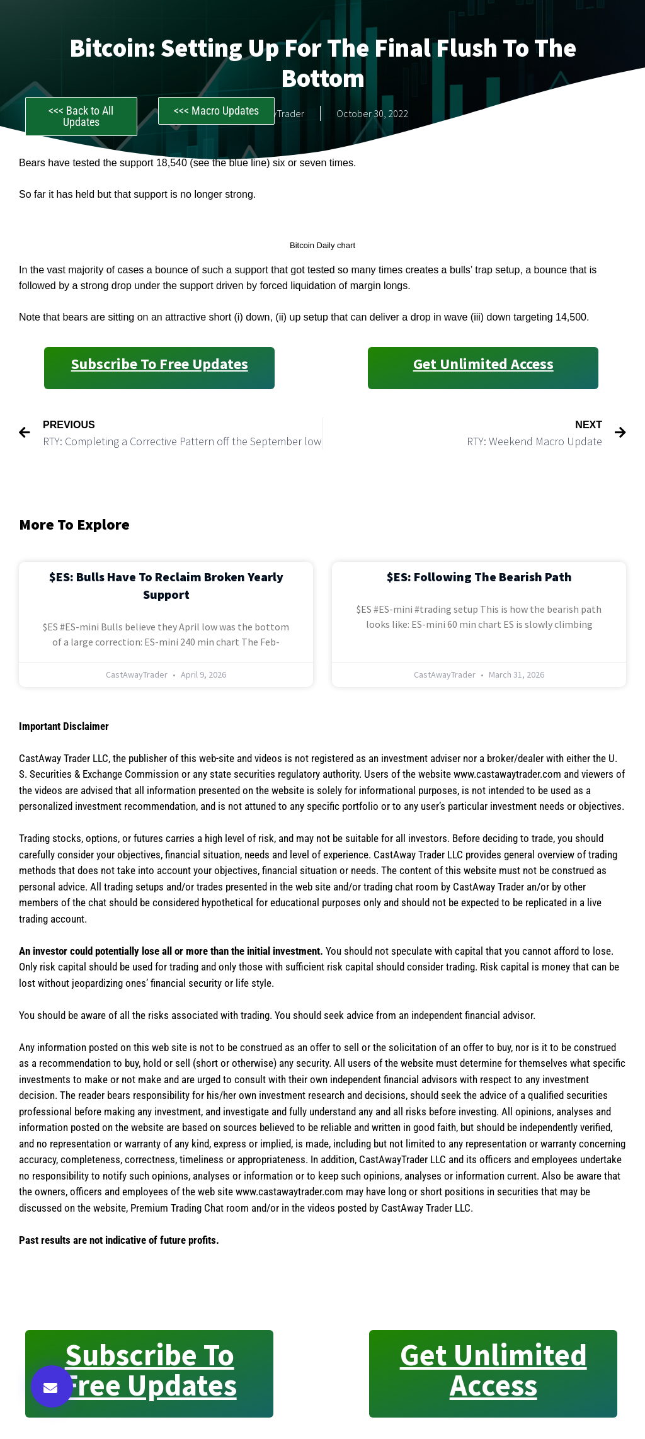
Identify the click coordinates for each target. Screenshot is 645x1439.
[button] (52, 1386)
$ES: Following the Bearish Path (479, 576)
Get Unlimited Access (483, 363)
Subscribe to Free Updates (159, 363)
